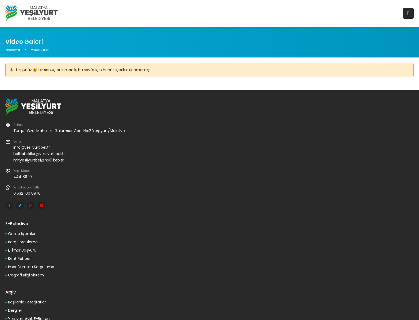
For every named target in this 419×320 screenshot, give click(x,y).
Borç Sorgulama (23, 242)
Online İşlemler (22, 233)
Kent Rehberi (20, 258)
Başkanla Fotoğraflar (27, 302)
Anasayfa (12, 50)
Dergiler (15, 310)
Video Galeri (40, 50)
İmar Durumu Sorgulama (31, 266)
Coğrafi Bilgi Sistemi (26, 275)
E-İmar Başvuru (22, 250)
